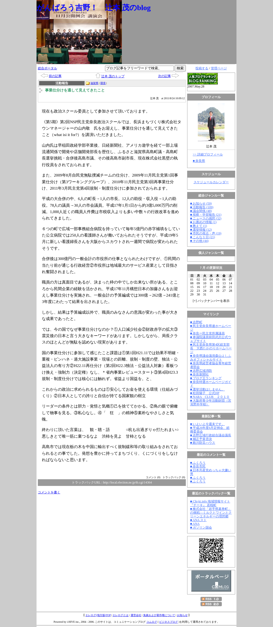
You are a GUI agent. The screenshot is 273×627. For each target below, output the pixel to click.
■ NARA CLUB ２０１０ (210, 397)
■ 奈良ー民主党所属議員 (207, 333)
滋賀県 (94, 83)
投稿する (201, 68)
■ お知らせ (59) (201, 203)
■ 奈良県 (199, 161)
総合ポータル (47, 68)
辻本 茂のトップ (113, 76)
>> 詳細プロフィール (208, 154)
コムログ (151, 621)
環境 (103, 83)
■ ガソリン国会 (201, 527)
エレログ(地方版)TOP (98, 615)
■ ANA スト (198, 520)
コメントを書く (49, 492)
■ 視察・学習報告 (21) (205, 215)
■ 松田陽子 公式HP (204, 393)
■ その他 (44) (199, 241)
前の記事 (55, 76)
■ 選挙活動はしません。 (207, 389)
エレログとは (121, 615)
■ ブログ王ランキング (206, 378)
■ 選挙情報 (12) (201, 229)
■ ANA (195, 524)
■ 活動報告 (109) (201, 207)
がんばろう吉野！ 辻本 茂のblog (94, 7)
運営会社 (136, 615)
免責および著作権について (159, 615)
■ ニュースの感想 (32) (205, 218)
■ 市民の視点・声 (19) (205, 233)
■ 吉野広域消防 (201, 371)
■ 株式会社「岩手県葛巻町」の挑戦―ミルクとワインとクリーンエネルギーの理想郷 (211, 512)
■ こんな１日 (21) (202, 237)
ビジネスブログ (168, 621)
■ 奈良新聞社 (199, 374)
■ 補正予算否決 (201, 439)
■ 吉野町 (196, 322)
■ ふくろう (198, 463)
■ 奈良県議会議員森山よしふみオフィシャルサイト (210, 357)
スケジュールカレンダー (211, 182)
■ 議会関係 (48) (201, 211)
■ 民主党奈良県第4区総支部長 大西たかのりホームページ (211, 348)
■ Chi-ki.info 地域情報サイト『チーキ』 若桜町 (210, 503)
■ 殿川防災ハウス (202, 443)
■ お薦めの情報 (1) (203, 222)
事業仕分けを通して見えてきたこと (75, 90)
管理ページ (219, 68)
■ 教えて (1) (198, 226)
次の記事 (164, 76)
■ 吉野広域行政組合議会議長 (210, 435)
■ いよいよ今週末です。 (207, 424)
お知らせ (182, 615)
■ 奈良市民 (198, 466)
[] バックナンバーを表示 (211, 301)
